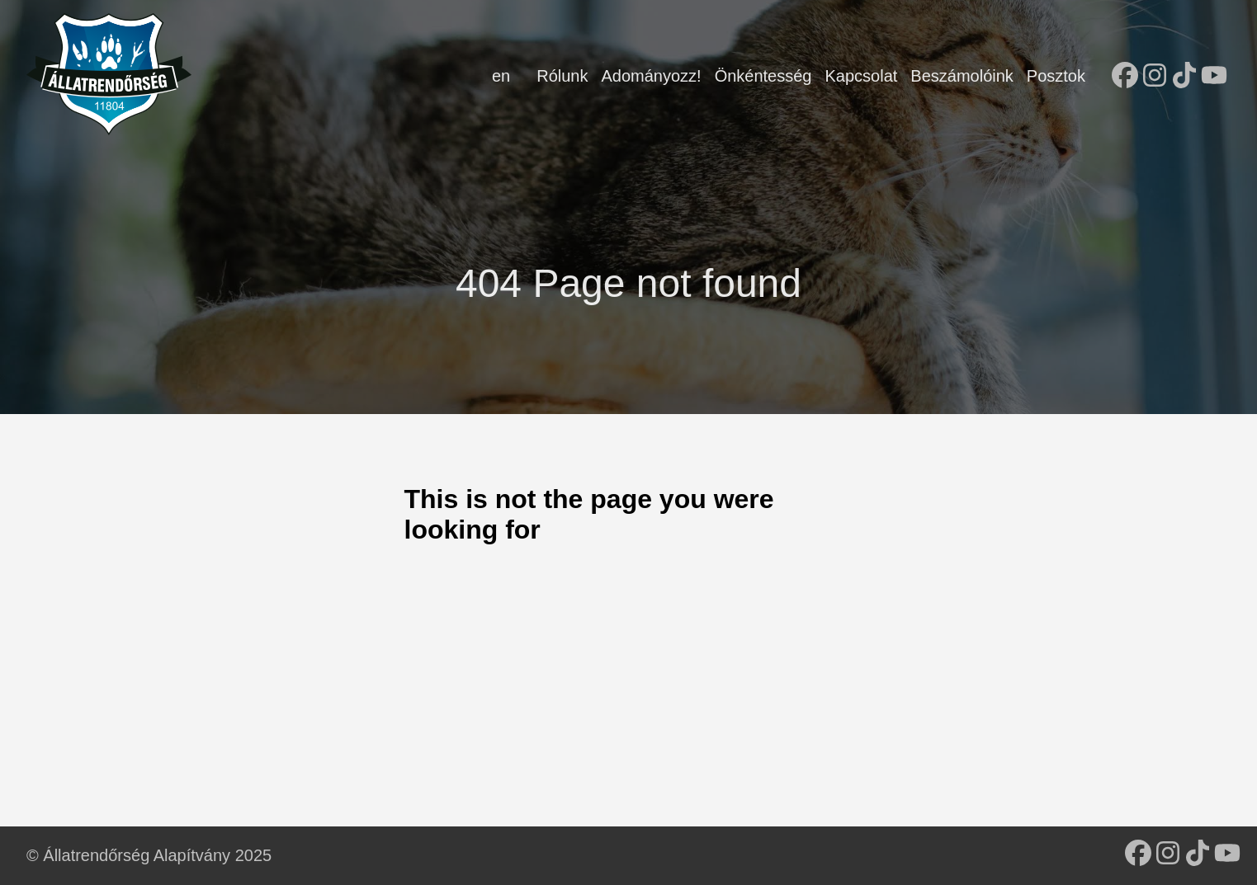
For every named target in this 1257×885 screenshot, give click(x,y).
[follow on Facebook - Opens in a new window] (1125, 77)
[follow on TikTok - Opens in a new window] (1184, 77)
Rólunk (562, 76)
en (501, 76)
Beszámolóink (962, 76)
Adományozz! (651, 76)
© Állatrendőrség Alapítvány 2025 (149, 855)
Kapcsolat (861, 76)
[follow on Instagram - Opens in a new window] (1154, 77)
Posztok (1056, 76)
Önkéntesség (763, 76)
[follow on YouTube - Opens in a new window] (1214, 77)
